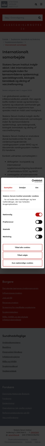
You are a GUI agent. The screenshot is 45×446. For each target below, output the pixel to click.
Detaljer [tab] (22, 188)
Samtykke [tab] (8, 188)
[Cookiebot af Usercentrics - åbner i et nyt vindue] (32, 181)
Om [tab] (36, 188)
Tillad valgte (22, 255)
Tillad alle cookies (22, 247)
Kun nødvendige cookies (22, 263)
